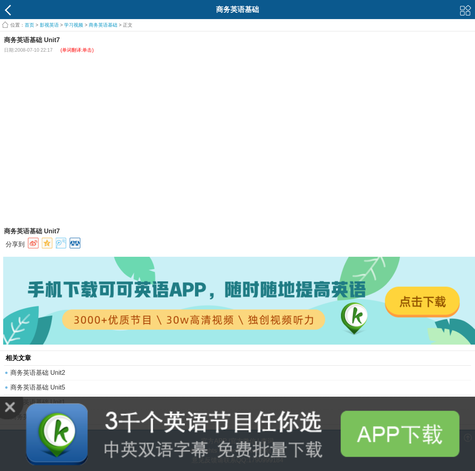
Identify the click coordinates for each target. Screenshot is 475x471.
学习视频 (73, 25)
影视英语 (49, 25)
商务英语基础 (103, 25)
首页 (29, 25)
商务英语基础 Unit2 (37, 372)
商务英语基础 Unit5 (37, 387)
